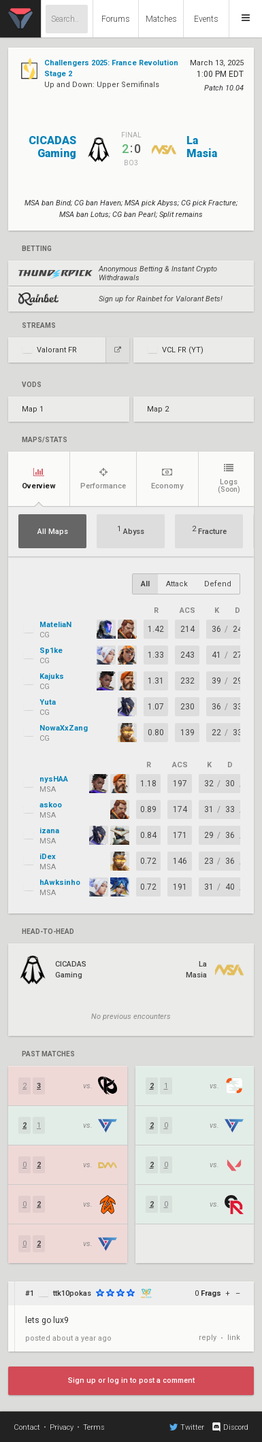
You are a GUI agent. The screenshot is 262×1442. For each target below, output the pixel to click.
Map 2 (158, 409)
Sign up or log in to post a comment (131, 1380)
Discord (229, 1427)
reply (207, 1337)
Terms (94, 1427)
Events (206, 19)
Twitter (186, 1427)
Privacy (61, 1427)
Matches (161, 19)
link (233, 1337)
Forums (115, 19)
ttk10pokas (72, 1293)
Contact (27, 1427)
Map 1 (33, 409)
